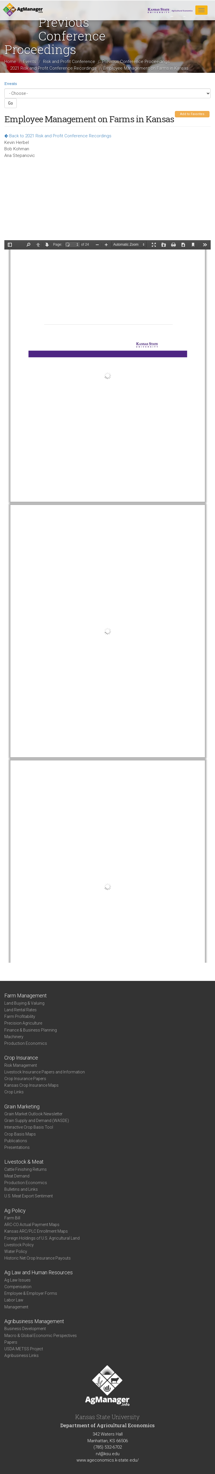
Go (10, 103)
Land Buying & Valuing (24, 1003)
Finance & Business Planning (30, 1030)
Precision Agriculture (23, 1023)
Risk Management (20, 1065)
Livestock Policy (19, 1244)
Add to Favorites (192, 114)
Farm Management (25, 995)
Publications (15, 1140)
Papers (10, 1342)
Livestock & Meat (24, 1162)
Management (16, 1307)
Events (29, 61)
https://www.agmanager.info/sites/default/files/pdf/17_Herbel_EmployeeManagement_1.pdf (107, 601)
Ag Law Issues (17, 1280)
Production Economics (25, 1043)
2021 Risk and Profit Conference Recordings (53, 68)
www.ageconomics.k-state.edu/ (107, 1460)
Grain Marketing (22, 1106)
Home (10, 61)
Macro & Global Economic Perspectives (40, 1335)
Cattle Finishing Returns (25, 1169)
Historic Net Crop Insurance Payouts (37, 1258)
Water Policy (15, 1251)
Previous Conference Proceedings (136, 61)
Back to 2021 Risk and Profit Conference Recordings (57, 135)
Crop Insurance (21, 1058)
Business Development (25, 1328)
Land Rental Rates (20, 1010)
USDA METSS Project (23, 1349)
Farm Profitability (19, 1016)
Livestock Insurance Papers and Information (44, 1072)
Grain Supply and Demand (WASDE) (36, 1120)
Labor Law (13, 1300)
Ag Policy (15, 1211)
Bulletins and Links (21, 1189)
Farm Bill (12, 1218)
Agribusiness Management (34, 1321)
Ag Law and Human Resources (38, 1272)
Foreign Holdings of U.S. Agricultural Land (42, 1238)
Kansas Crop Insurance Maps (31, 1085)
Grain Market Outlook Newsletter (33, 1114)
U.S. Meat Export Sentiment (28, 1196)
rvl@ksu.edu (107, 1453)
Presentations (17, 1147)
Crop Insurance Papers (25, 1078)
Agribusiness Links (21, 1355)
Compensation (17, 1286)
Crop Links (14, 1092)
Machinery (13, 1036)
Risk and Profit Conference (69, 61)
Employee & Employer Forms (30, 1293)
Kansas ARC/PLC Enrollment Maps (36, 1231)
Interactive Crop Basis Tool (28, 1127)
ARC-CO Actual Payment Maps (31, 1224)
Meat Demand (16, 1176)
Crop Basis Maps (20, 1134)
